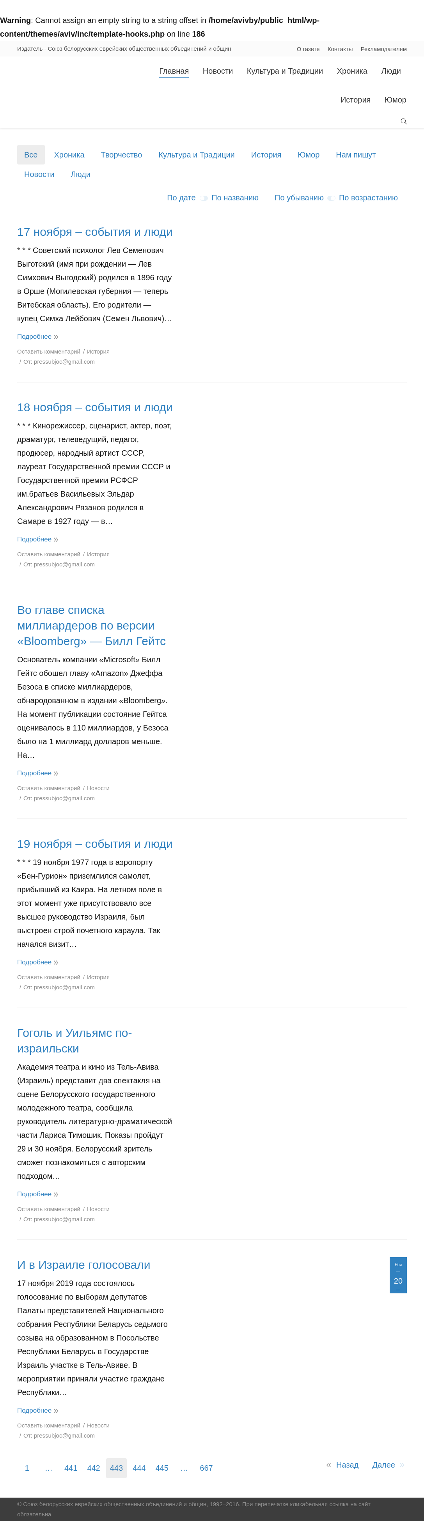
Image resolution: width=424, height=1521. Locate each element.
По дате (181, 197)
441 (70, 1468)
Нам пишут (356, 154)
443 (116, 1468)
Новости (39, 174)
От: (59, 361)
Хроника (69, 154)
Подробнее (34, 336)
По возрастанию (368, 197)
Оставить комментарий (48, 351)
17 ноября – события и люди (95, 231)
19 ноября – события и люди (95, 843)
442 (93, 1468)
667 (206, 1468)
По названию (235, 197)
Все (30, 154)
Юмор (308, 154)
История (266, 154)
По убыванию (299, 197)
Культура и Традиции (196, 154)
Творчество (121, 154)
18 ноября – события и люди (95, 407)
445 (162, 1468)
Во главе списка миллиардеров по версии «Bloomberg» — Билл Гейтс (91, 625)
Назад (347, 1465)
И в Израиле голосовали (84, 1264)
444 (139, 1468)
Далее (383, 1465)
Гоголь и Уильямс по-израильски (74, 1040)
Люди (80, 174)
